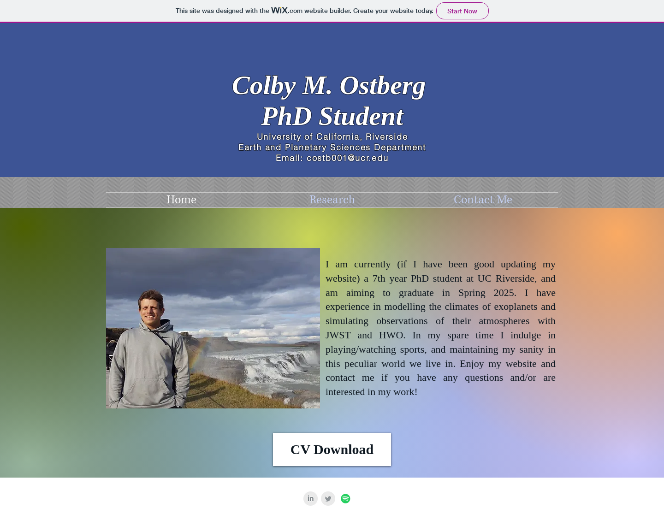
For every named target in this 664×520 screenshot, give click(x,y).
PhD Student (332, 116)
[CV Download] (332, 449)
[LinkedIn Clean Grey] (310, 498)
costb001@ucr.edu (348, 158)
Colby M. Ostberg (332, 85)
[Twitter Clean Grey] (328, 498)
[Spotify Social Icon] (345, 498)
